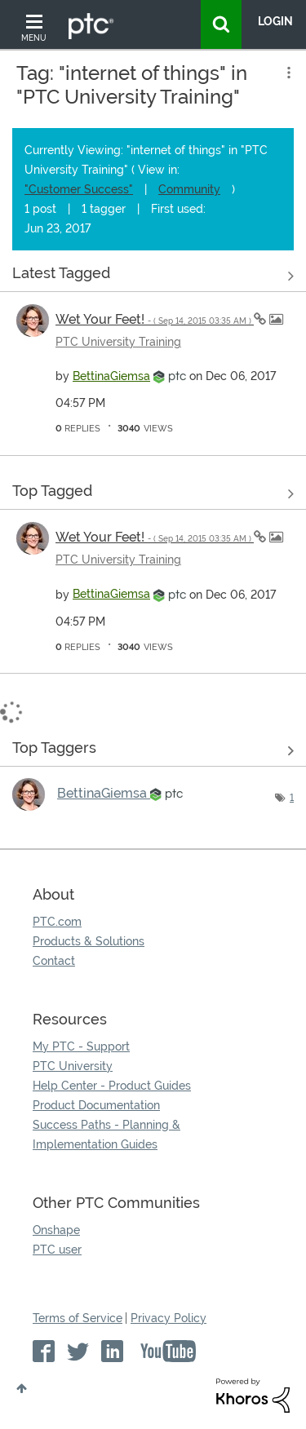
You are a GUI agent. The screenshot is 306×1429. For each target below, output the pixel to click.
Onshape (56, 1230)
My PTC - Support (81, 1046)
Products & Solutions (88, 941)
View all (153, 276)
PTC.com (57, 921)
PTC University (73, 1066)
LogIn (275, 21)
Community (189, 189)
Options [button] (287, 73)
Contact (54, 960)
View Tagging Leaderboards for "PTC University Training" (153, 751)
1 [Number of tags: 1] (292, 797)
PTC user (57, 1249)
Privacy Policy (168, 1318)
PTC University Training (118, 341)
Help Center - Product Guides (112, 1085)
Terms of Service (77, 1318)
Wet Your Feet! (154, 319)
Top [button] (21, 1388)
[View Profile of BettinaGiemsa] (111, 376)
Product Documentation (96, 1105)
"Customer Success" (78, 189)
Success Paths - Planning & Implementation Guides (106, 1134)
